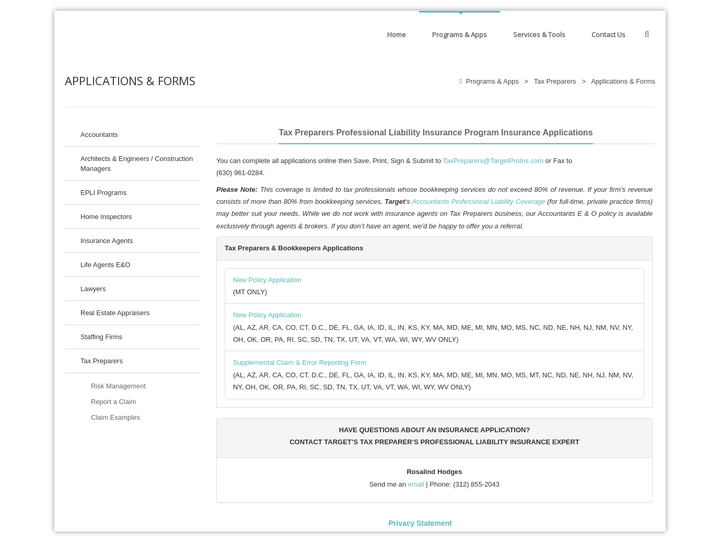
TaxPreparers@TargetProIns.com (493, 161)
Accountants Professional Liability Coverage (478, 201)
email (416, 484)
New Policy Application (267, 280)
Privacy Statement (419, 523)
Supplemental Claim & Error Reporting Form (299, 362)
